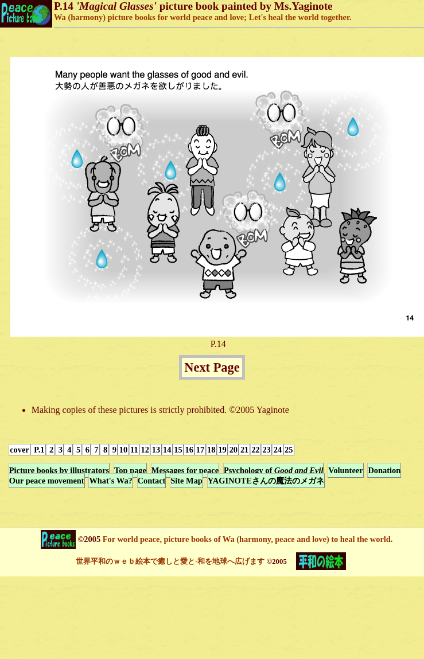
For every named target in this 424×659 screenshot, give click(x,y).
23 (266, 449)
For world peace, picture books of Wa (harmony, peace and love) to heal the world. (246, 539)
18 (211, 449)
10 (123, 449)
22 (255, 449)
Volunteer (345, 470)
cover (19, 449)
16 (189, 449)
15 (178, 449)
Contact (152, 480)
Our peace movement (46, 480)
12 (145, 449)
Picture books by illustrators (59, 470)
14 (167, 449)
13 (156, 449)
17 (200, 449)
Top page (130, 470)
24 (278, 449)
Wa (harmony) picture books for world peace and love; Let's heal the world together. (203, 17)
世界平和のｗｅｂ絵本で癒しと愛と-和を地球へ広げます (170, 561)
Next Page (211, 367)
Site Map (186, 480)
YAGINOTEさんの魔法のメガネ (266, 480)
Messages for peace (185, 470)
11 (134, 449)
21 (244, 449)
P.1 (38, 449)
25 (289, 449)
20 (233, 449)
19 (222, 449)
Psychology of (274, 470)
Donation (384, 470)
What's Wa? (110, 480)
